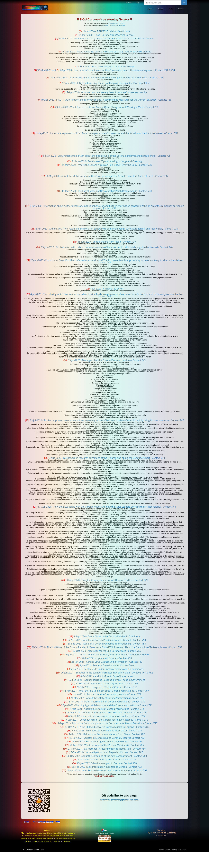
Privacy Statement (179, 849)
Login (138, 2)
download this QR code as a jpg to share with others (119, 800)
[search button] (184, 2)
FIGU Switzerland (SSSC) (116, 23)
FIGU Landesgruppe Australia (115, 25)
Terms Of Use (164, 849)
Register (129, 2)
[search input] (162, 2)
